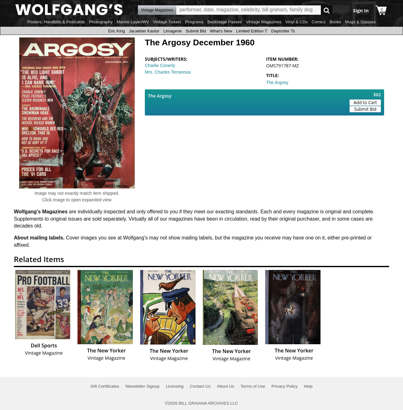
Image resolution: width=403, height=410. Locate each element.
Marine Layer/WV (132, 22)
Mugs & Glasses (360, 22)
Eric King (116, 31)
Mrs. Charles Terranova (167, 72)
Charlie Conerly (160, 65)
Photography (101, 22)
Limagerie (172, 31)
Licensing (175, 386)
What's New (221, 31)
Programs (194, 22)
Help (308, 386)
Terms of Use (253, 386)
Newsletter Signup (142, 386)
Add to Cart (365, 102)
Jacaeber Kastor (144, 31)
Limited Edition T (251, 31)
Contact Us (200, 386)
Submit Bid (196, 31)
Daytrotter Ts (283, 31)
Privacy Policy (284, 386)
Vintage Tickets (167, 22)
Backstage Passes (224, 22)
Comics (319, 22)
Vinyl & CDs (296, 22)
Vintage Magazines (263, 22)
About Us (225, 386)
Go (326, 10)
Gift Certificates (104, 386)
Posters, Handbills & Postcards (56, 22)
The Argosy (277, 82)
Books (335, 22)
